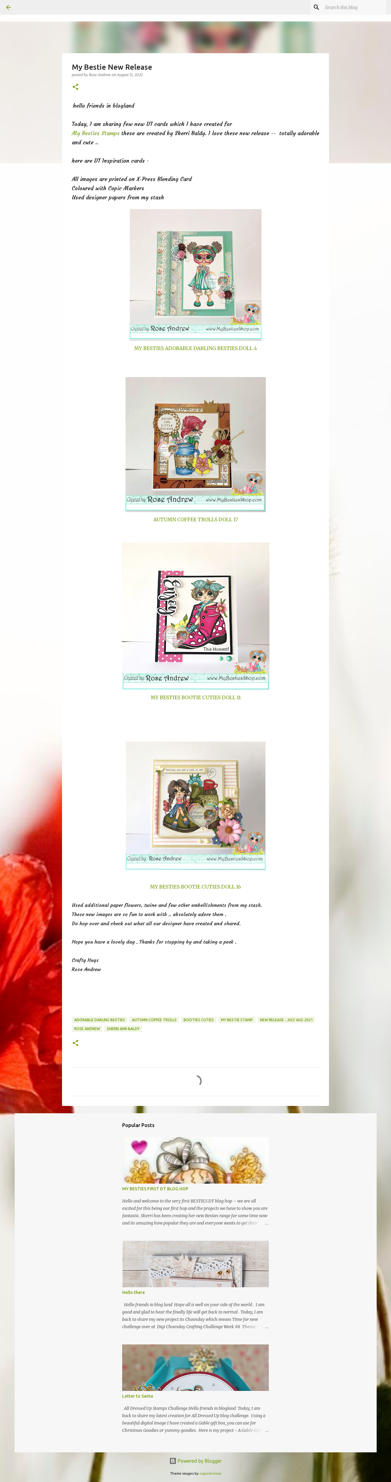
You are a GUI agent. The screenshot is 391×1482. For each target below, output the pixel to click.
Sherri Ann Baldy (123, 1029)
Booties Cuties (199, 1020)
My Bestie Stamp (237, 1020)
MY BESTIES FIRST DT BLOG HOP (155, 1188)
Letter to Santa (137, 1396)
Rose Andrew (87, 1029)
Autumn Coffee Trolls (154, 1020)
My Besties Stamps (96, 133)
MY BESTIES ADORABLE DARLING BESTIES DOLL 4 (195, 348)
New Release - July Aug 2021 (286, 1020)
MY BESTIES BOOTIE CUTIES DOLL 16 (195, 887)
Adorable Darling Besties (99, 1020)
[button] (75, 87)
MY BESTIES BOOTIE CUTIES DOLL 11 (196, 697)
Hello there (133, 1292)
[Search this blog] (354, 7)
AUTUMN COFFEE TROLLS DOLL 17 (195, 519)
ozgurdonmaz (210, 1473)
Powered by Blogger (195, 1461)
